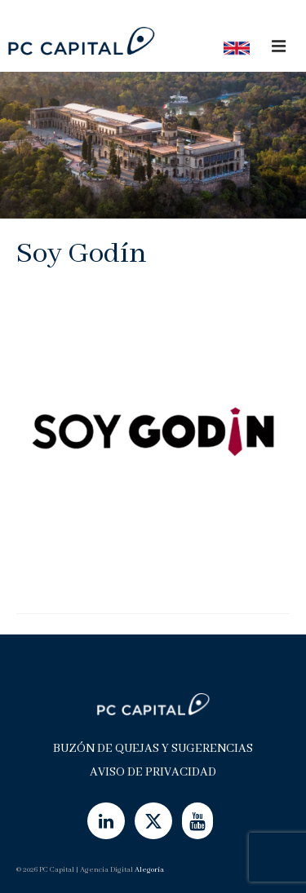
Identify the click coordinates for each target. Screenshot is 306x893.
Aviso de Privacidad (153, 772)
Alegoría (149, 869)
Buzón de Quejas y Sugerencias (153, 748)
